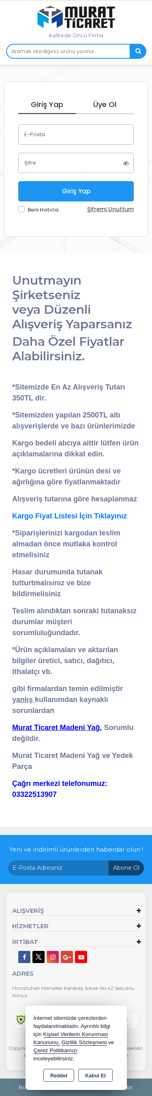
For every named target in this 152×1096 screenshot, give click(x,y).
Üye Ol (104, 104)
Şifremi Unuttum (110, 209)
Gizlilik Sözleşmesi (84, 1042)
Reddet (58, 1076)
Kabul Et (95, 1076)
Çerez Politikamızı (56, 1050)
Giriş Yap (47, 104)
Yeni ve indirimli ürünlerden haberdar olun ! (76, 849)
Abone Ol (126, 867)
